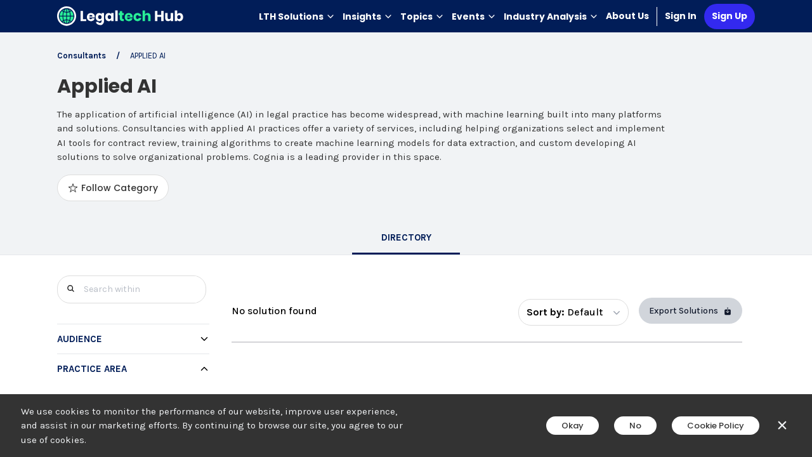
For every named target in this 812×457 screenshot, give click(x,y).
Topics (422, 16)
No (635, 426)
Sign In (681, 16)
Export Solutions (690, 310)
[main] (406, 228)
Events (474, 16)
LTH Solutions (297, 16)
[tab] (406, 239)
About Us (627, 16)
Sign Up (729, 16)
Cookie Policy (715, 426)
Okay (572, 426)
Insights (368, 16)
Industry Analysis (551, 16)
